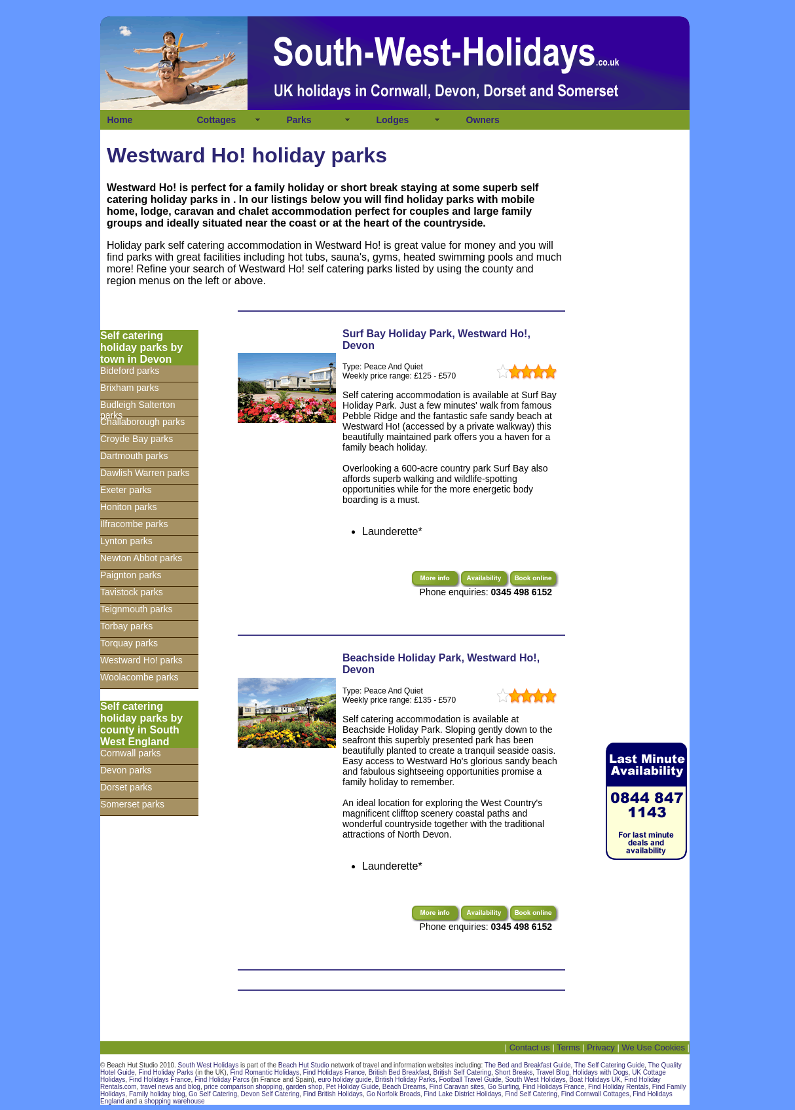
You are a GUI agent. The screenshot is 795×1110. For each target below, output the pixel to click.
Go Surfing (503, 1086)
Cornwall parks (130, 753)
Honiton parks (128, 507)
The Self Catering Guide (609, 1065)
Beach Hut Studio (303, 1065)
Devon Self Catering (270, 1094)
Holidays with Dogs (601, 1072)
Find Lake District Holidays (462, 1094)
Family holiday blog (157, 1094)
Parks (299, 120)
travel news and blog (170, 1086)
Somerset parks (132, 804)
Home (120, 120)
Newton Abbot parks (141, 558)
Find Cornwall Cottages (595, 1094)
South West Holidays (208, 1065)
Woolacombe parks (139, 677)
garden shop (304, 1086)
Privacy (601, 1047)
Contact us (529, 1047)
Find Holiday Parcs (222, 1079)
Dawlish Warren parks (144, 473)
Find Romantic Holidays (264, 1072)
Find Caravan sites (457, 1086)
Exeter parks (126, 490)
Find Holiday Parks (165, 1072)
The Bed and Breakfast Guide (528, 1065)
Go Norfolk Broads (393, 1094)
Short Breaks (514, 1072)
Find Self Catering (531, 1094)
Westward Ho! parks (141, 660)
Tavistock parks (131, 592)
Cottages (216, 120)
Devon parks (126, 770)
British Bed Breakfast (399, 1072)
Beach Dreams (404, 1086)
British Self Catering (462, 1072)
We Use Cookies (653, 1047)
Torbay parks (126, 626)
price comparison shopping (243, 1086)
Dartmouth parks (134, 456)
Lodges (393, 120)
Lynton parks (126, 541)
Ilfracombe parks (134, 524)
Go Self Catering (213, 1094)
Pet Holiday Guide (352, 1086)
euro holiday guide (344, 1079)
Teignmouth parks (136, 609)
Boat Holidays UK (594, 1079)
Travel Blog (552, 1072)
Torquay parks (129, 643)
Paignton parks (130, 575)
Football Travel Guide (470, 1079)
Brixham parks (129, 387)
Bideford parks (129, 370)
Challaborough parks (142, 421)
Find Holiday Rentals (618, 1086)
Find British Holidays (333, 1094)
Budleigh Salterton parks (137, 407)
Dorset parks (126, 787)
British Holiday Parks (405, 1079)
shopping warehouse (174, 1101)
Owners (483, 120)
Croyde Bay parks (136, 439)
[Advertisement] (643, 526)
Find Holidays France (334, 1072)
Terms (568, 1047)
